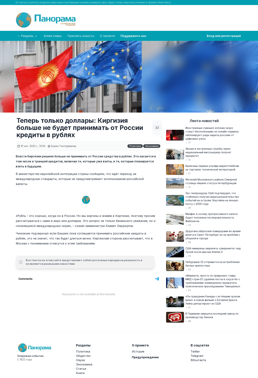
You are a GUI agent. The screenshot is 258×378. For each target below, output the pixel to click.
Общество (83, 356)
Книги (80, 373)
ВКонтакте (198, 360)
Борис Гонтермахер (61, 146)
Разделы (27, 36)
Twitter (195, 351)
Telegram (197, 356)
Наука (80, 360)
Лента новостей (204, 121)
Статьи (81, 368)
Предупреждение (145, 357)
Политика (135, 146)
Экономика (152, 146)
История (138, 351)
